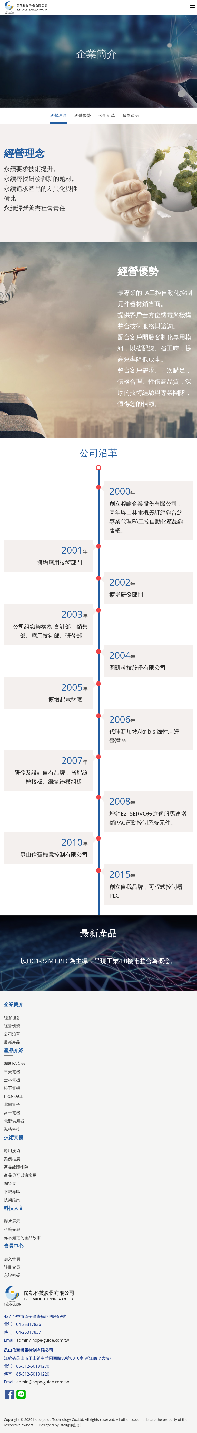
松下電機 (12, 1088)
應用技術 (12, 1150)
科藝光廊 (12, 1229)
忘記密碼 (12, 1275)
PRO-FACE (13, 1096)
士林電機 (12, 1080)
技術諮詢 (12, 1200)
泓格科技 (12, 1129)
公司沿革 (106, 115)
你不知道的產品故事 (22, 1237)
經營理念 (58, 115)
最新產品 (131, 115)
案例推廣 (12, 1159)
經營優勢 (82, 115)
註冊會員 (12, 1267)
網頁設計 (74, 1424)
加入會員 (12, 1259)
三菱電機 (12, 1071)
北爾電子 (12, 1104)
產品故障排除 (16, 1167)
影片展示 (12, 1221)
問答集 (10, 1183)
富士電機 (12, 1112)
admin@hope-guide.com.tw (42, 1340)
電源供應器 (14, 1121)
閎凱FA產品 (14, 1063)
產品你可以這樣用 (20, 1175)
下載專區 (12, 1191)
